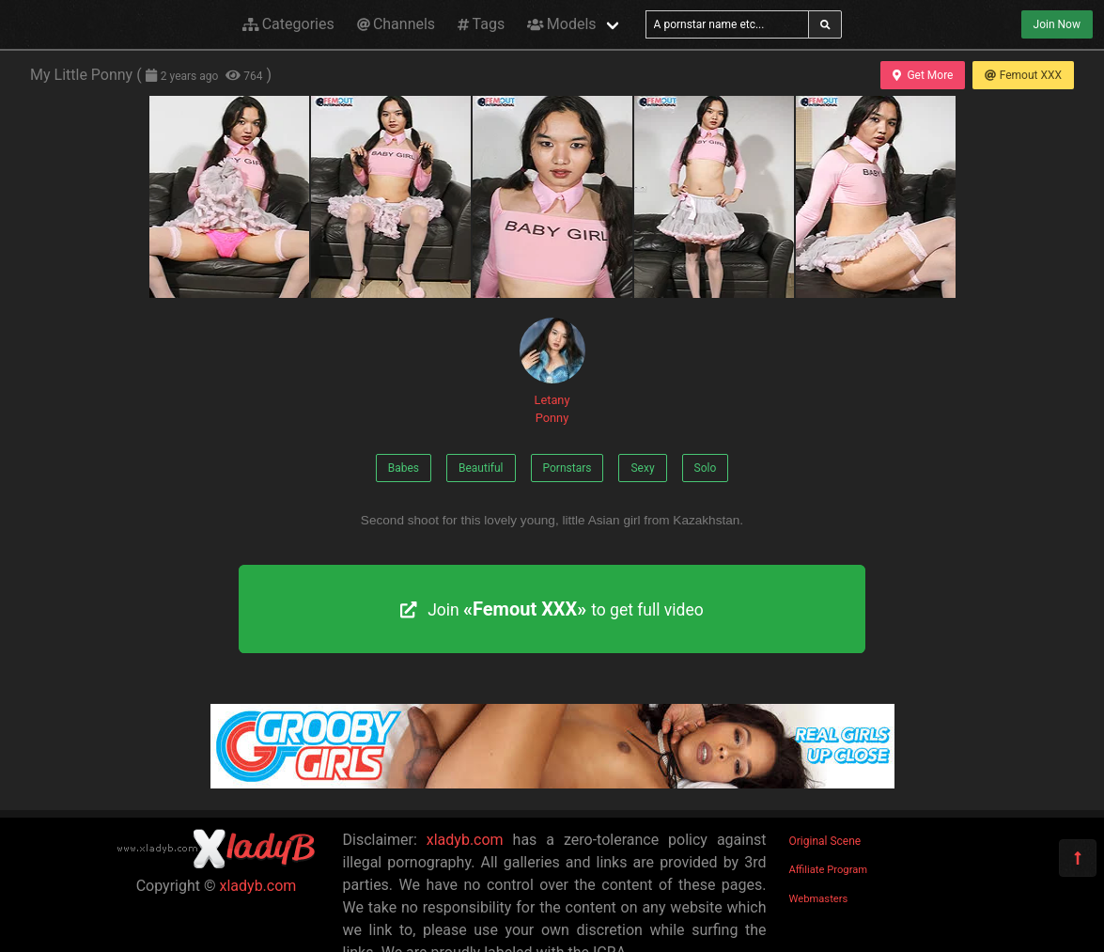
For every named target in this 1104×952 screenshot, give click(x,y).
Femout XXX (1023, 75)
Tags (481, 24)
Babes (403, 468)
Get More (923, 75)
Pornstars (567, 468)
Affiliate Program (828, 870)
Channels (396, 24)
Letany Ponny (552, 371)
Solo (705, 468)
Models (561, 24)
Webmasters (818, 899)
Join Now (1057, 24)
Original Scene (825, 841)
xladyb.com (258, 886)
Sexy (642, 468)
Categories (288, 24)
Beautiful (481, 468)
